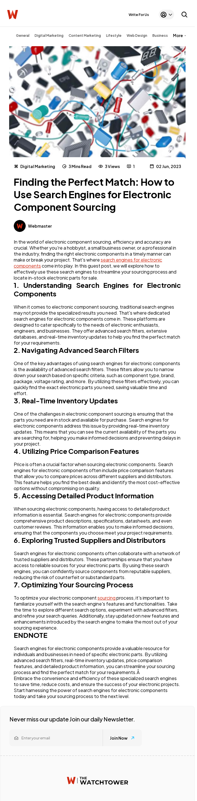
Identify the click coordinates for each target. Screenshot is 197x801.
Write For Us (139, 15)
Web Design (137, 35)
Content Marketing (85, 35)
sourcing (106, 598)
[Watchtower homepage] (97, 780)
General (22, 35)
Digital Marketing (49, 35)
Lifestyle (114, 35)
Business (160, 35)
